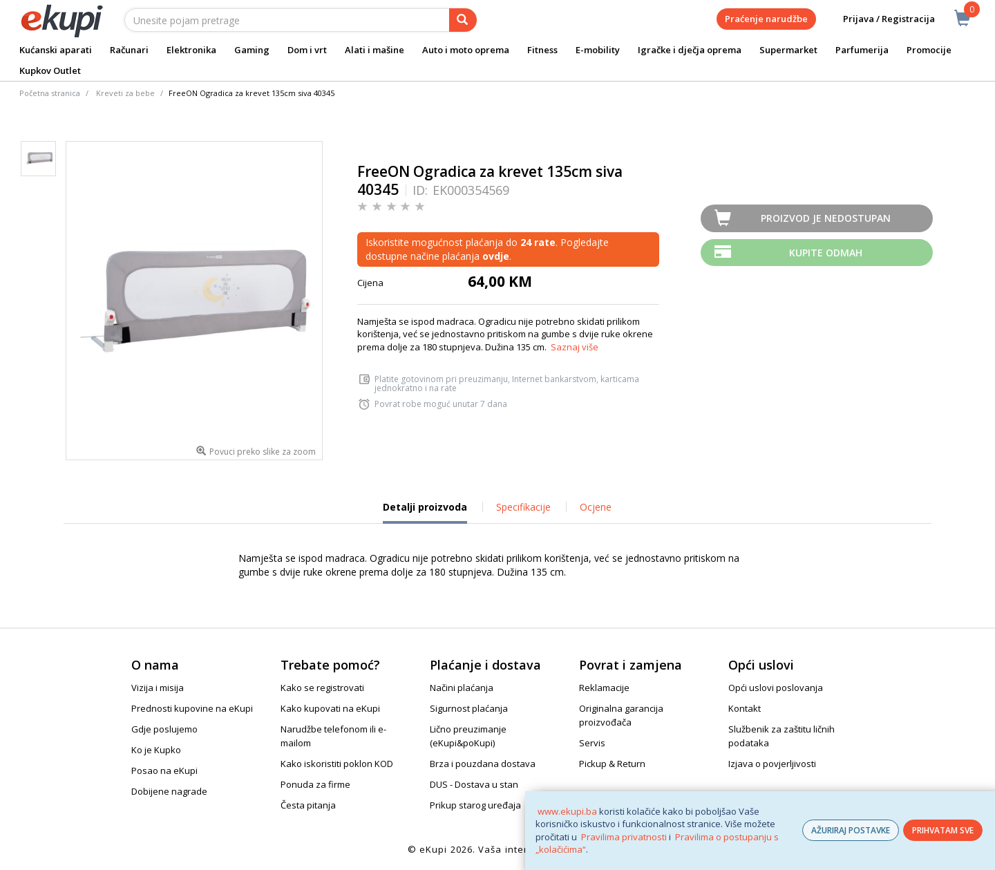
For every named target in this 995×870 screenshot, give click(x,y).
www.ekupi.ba (567, 811)
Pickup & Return (612, 763)
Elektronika (191, 50)
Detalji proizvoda (425, 512)
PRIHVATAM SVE (943, 830)
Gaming (251, 50)
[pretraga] (463, 20)
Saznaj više (574, 347)
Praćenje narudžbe (766, 18)
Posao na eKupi (164, 770)
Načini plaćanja (461, 687)
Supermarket (788, 50)
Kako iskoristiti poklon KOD (337, 763)
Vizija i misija (157, 687)
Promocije (929, 50)
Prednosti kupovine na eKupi (192, 708)
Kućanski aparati (55, 50)
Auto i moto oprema (465, 50)
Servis (592, 743)
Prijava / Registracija (879, 19)
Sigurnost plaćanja (469, 708)
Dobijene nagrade (169, 791)
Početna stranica (49, 93)
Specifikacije (523, 506)
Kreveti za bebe (125, 93)
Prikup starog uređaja (475, 805)
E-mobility (598, 50)
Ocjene (596, 506)
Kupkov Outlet (50, 70)
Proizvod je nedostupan (826, 218)
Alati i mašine (374, 50)
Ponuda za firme (315, 784)
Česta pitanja (308, 805)
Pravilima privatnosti (624, 837)
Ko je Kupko (156, 750)
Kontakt (744, 708)
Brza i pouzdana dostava (483, 763)
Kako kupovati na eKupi (330, 708)
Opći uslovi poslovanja (775, 687)
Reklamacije (604, 687)
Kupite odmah (825, 252)
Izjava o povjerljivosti (772, 763)
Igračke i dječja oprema (689, 50)
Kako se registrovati (322, 687)
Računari (129, 50)
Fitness (542, 50)
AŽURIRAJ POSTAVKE (850, 830)
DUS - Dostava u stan (474, 784)
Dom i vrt (307, 50)
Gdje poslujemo (164, 729)
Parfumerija (862, 50)
